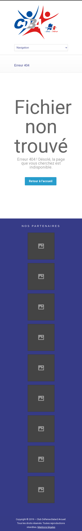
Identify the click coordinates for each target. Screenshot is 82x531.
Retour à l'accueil (40, 181)
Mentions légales (46, 527)
